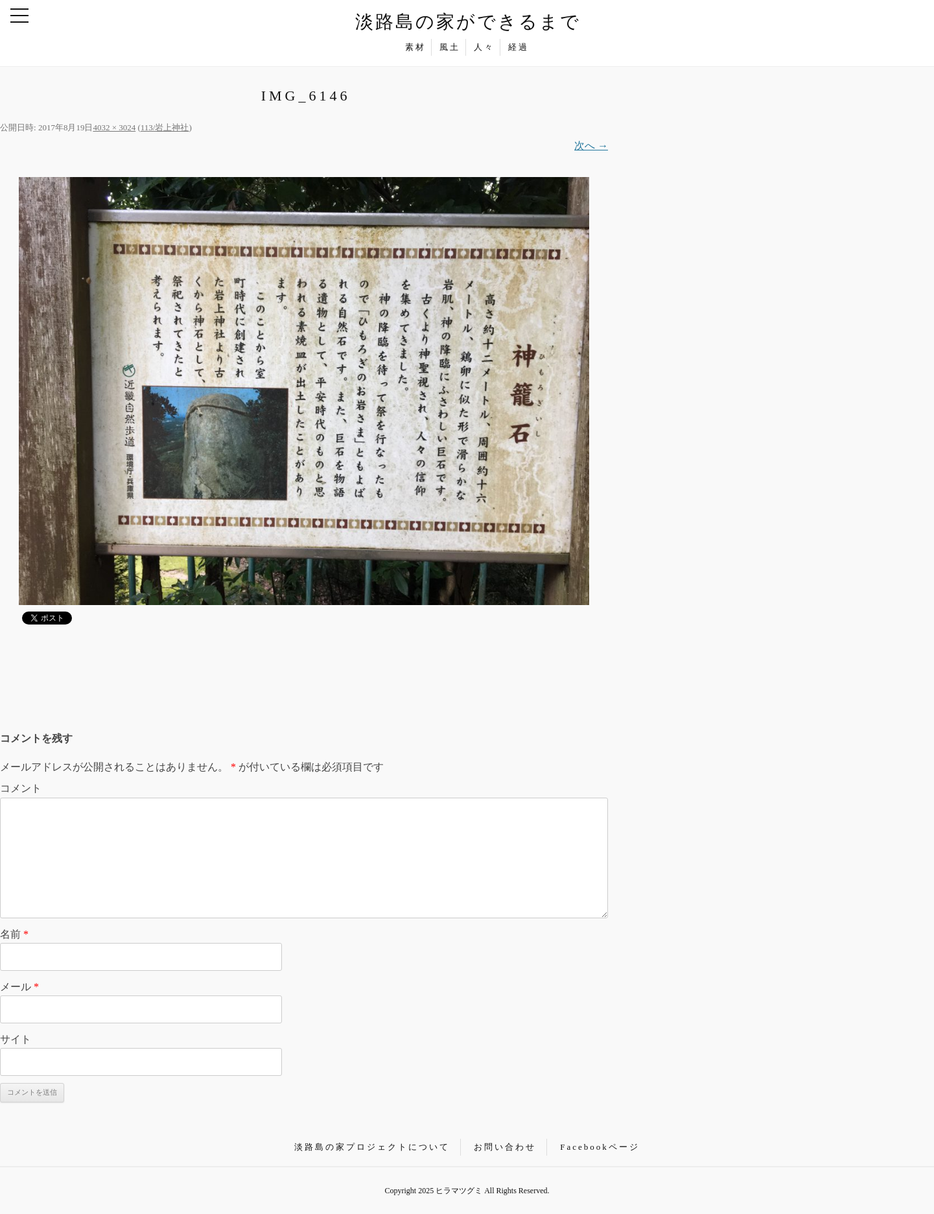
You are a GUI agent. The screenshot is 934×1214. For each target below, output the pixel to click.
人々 (484, 47)
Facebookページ (600, 1147)
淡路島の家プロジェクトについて (372, 1147)
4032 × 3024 (114, 127)
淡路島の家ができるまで (468, 22)
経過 (518, 47)
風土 (449, 47)
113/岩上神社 (165, 127)
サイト (15, 1039)
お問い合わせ (505, 1147)
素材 (415, 47)
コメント (20, 788)
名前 (14, 934)
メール (19, 986)
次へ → (591, 145)
